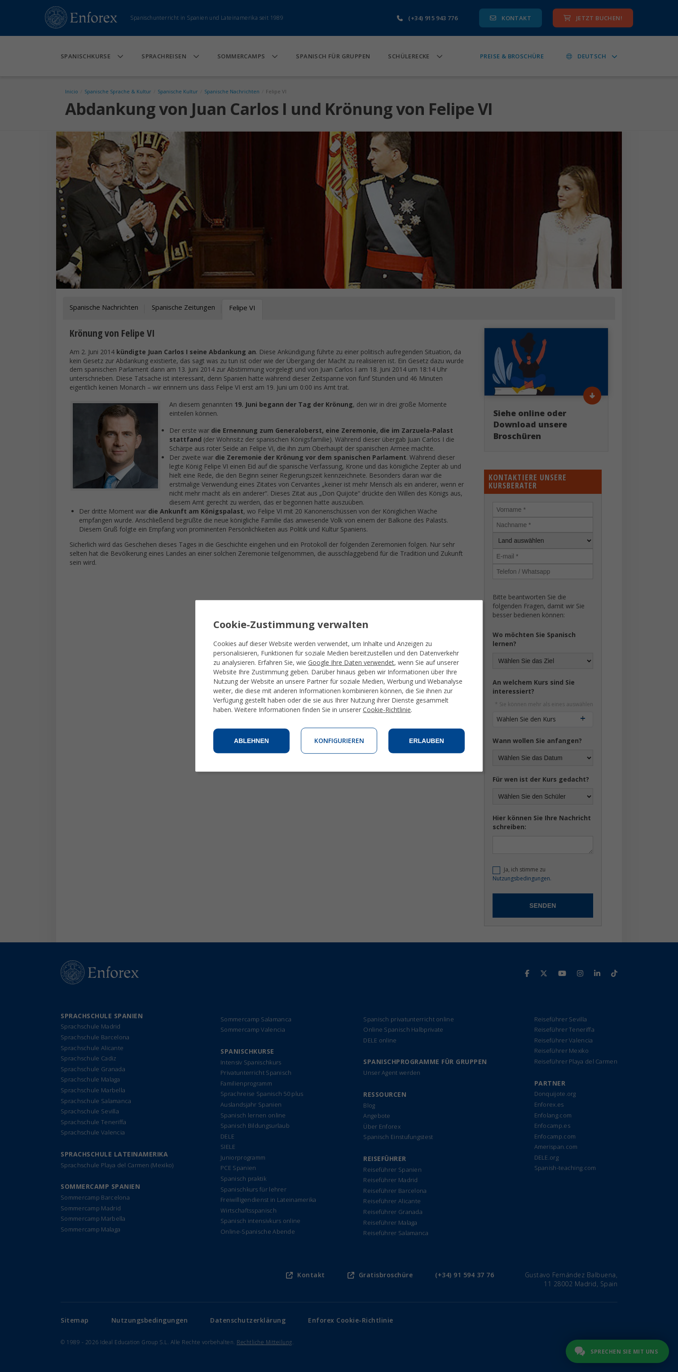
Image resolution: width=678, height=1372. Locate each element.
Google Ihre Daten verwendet (351, 662)
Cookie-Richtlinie (387, 709)
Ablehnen (251, 740)
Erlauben (426, 740)
